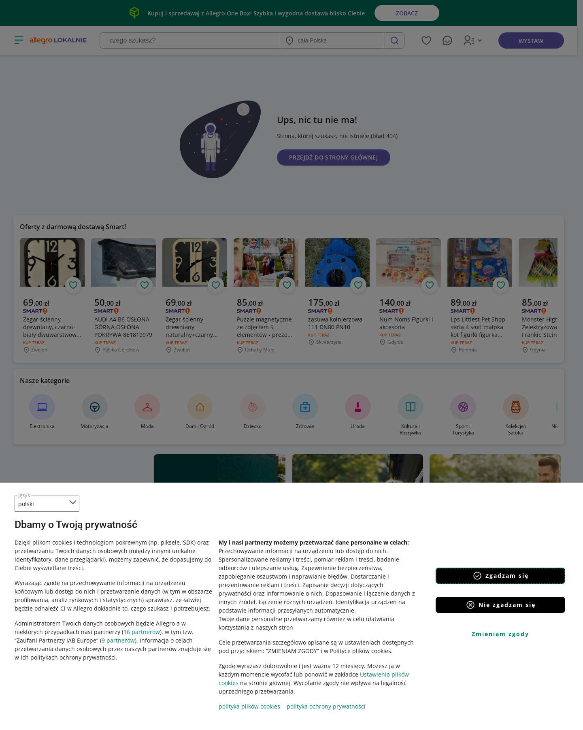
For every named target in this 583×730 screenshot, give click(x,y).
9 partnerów (118, 640)
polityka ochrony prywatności (326, 706)
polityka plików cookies (249, 706)
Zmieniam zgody (500, 634)
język (24, 495)
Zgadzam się (500, 576)
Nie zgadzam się (501, 605)
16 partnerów (141, 632)
